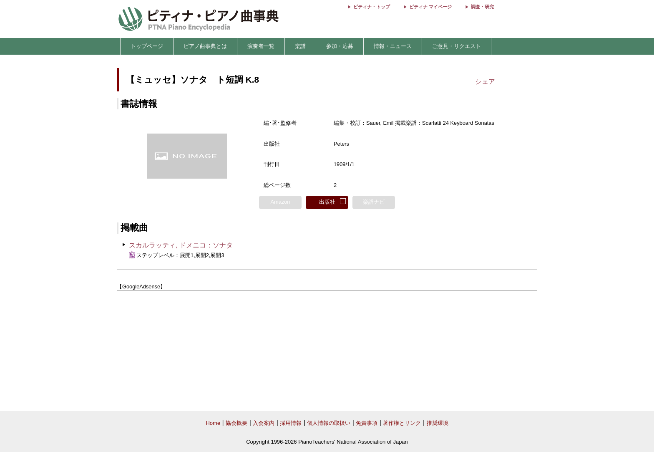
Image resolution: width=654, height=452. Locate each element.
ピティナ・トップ (371, 6)
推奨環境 (437, 423)
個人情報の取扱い (328, 423)
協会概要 (236, 423)
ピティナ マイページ (430, 6)
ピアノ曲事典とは (205, 46)
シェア (485, 81)
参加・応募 (339, 46)
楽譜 (300, 46)
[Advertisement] (327, 351)
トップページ (147, 46)
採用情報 (291, 423)
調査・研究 (482, 6)
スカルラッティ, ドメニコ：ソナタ (181, 245)
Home (213, 423)
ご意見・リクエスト (456, 46)
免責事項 (366, 423)
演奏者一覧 (260, 46)
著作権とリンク (402, 423)
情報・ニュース (393, 46)
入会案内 (263, 423)
